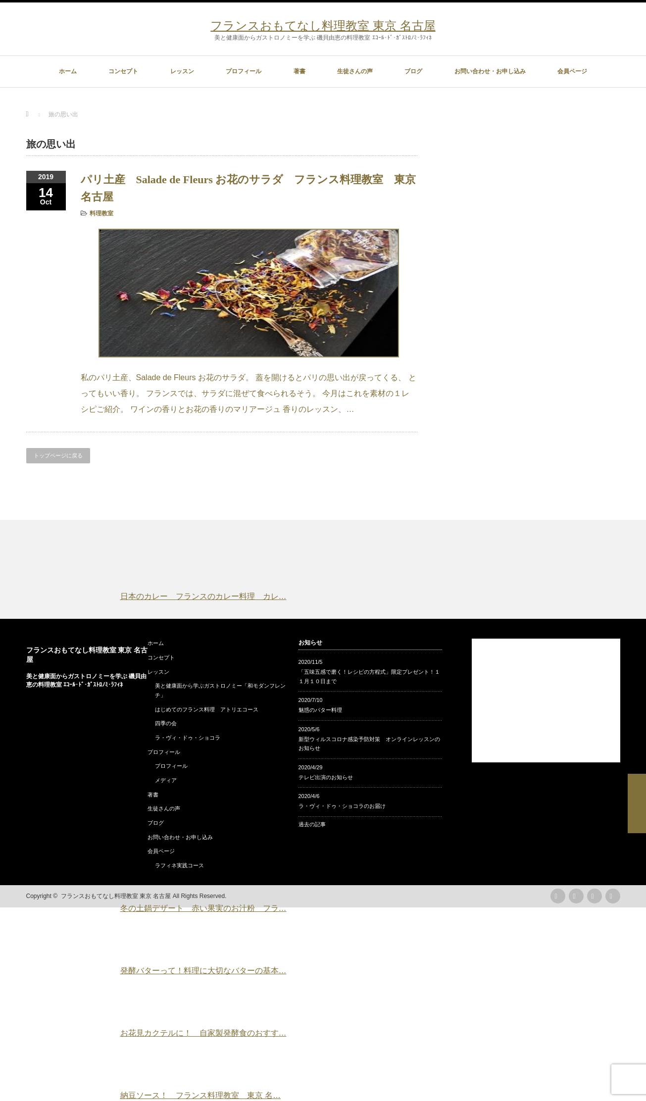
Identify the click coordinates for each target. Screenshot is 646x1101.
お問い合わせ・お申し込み (490, 71)
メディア (166, 780)
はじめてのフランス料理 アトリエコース (206, 709)
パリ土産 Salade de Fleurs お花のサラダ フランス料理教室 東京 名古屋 (248, 188)
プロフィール (243, 71)
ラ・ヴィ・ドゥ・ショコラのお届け (342, 806)
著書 (299, 71)
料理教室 (101, 213)
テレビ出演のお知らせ (325, 777)
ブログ (413, 71)
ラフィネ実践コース (179, 865)
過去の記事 (312, 824)
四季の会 (166, 723)
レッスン (182, 71)
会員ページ (572, 71)
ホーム (68, 71)
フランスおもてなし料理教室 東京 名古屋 (322, 25)
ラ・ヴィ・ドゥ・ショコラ (187, 738)
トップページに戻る (58, 455)
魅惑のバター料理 (320, 710)
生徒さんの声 (355, 71)
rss (557, 896)
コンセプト (123, 71)
